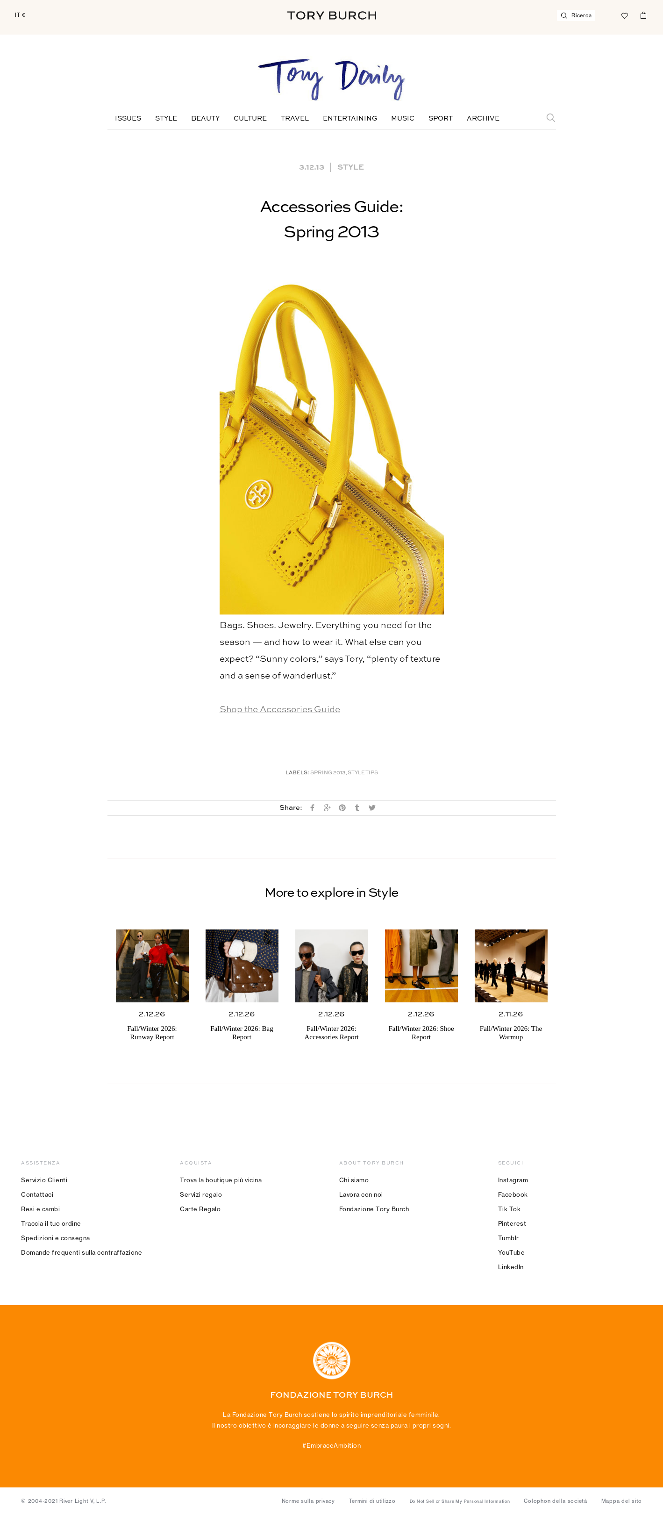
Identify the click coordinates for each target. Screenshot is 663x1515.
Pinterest (512, 1223)
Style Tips (363, 773)
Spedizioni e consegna (55, 1238)
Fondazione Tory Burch (374, 1209)
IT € (20, 15)
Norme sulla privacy (308, 1501)
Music (402, 118)
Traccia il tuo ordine (51, 1223)
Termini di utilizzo (372, 1501)
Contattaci (37, 1194)
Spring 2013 (327, 773)
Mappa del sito (621, 1501)
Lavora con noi (361, 1194)
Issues (128, 118)
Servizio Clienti (44, 1180)
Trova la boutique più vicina (221, 1180)
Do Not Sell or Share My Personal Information (460, 1501)
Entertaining (350, 118)
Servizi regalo (201, 1194)
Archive (483, 118)
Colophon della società (555, 1501)
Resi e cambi (40, 1209)
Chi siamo (354, 1180)
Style (166, 118)
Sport (440, 118)
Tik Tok (509, 1209)
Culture (250, 118)
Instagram (513, 1180)
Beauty (205, 118)
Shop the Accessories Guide (280, 709)
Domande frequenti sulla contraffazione (81, 1252)
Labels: (297, 773)
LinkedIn (511, 1267)
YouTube (511, 1252)
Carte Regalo (200, 1209)
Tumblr (508, 1238)
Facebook (513, 1194)
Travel (295, 118)
